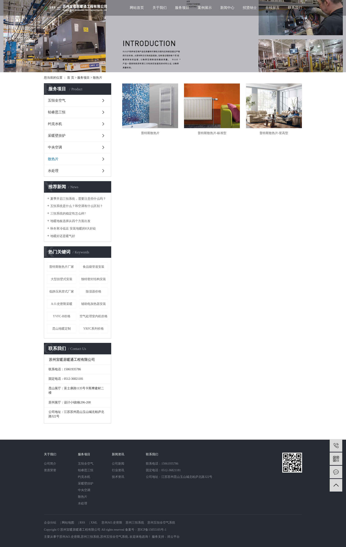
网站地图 (68, 522)
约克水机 (55, 124)
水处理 (53, 171)
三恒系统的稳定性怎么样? (68, 213)
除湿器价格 (93, 291)
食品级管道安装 (93, 266)
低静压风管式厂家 (61, 291)
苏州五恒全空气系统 (161, 522)
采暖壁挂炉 (57, 135)
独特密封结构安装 (93, 279)
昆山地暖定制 (61, 328)
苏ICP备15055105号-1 (151, 529)
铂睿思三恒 (57, 112)
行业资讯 (118, 470)
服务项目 (182, 7)
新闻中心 (227, 7)
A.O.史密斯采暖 (61, 304)
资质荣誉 (50, 470)
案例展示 (205, 7)
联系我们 (295, 7)
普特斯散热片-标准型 (212, 133)
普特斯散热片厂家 (61, 266)
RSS (82, 522)
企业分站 (50, 522)
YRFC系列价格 (93, 328)
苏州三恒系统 (135, 522)
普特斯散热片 (150, 133)
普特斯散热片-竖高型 (274, 133)
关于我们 (159, 7)
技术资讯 (118, 477)
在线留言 (272, 7)
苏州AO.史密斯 (112, 522)
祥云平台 (173, 536)
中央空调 (55, 147)
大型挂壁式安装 (61, 279)
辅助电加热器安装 (93, 304)
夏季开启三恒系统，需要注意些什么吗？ (78, 198)
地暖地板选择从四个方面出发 (70, 221)
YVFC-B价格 (61, 316)
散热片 (97, 77)
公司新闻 (118, 463)
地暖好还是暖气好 (62, 236)
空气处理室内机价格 (93, 316)
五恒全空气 (57, 100)
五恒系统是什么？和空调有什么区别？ (76, 206)
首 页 (70, 77)
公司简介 (50, 463)
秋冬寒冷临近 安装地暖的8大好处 (73, 228)
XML (93, 522)
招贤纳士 (250, 7)
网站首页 (137, 7)
